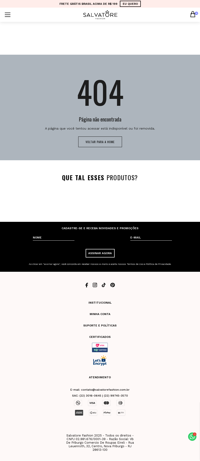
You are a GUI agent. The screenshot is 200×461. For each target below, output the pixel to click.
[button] (192, 436)
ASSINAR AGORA (100, 253)
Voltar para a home (100, 142)
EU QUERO (130, 3)
